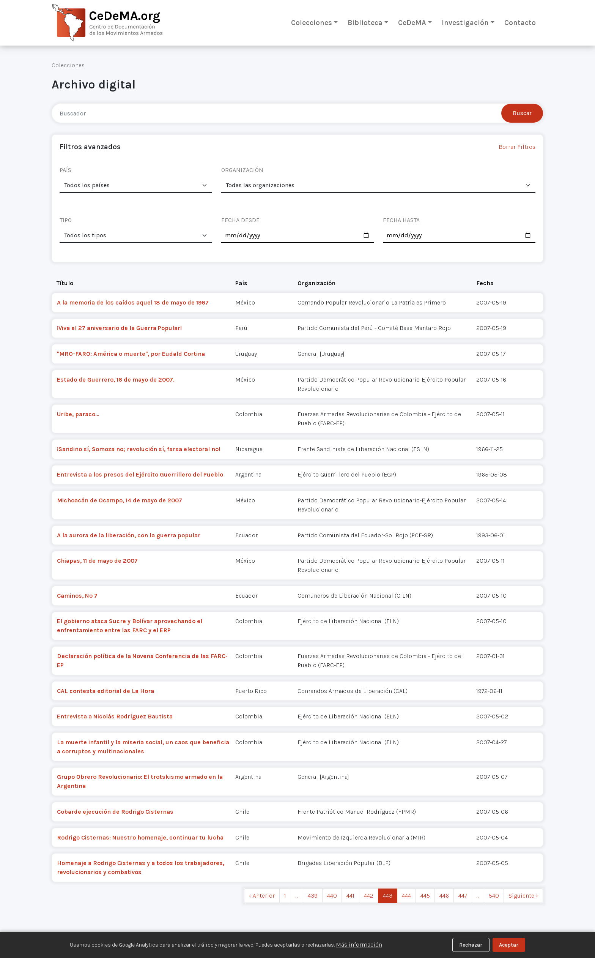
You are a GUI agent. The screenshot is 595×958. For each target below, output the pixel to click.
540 (494, 895)
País (241, 283)
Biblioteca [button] (365, 22)
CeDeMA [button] (412, 22)
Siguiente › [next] (523, 895)
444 (406, 895)
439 (313, 895)
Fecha (485, 283)
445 (425, 895)
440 (332, 895)
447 (462, 895)
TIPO (66, 220)
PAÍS (65, 170)
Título (65, 283)
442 (368, 895)
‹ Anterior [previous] (262, 895)
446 (444, 895)
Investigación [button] (465, 22)
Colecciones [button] (311, 22)
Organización (316, 283)
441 (350, 895)
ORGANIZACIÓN (242, 170)
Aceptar (508, 945)
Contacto (520, 22)
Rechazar (470, 945)
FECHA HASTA (401, 220)
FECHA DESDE (240, 220)
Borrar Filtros (517, 146)
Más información (359, 944)
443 (387, 895)
